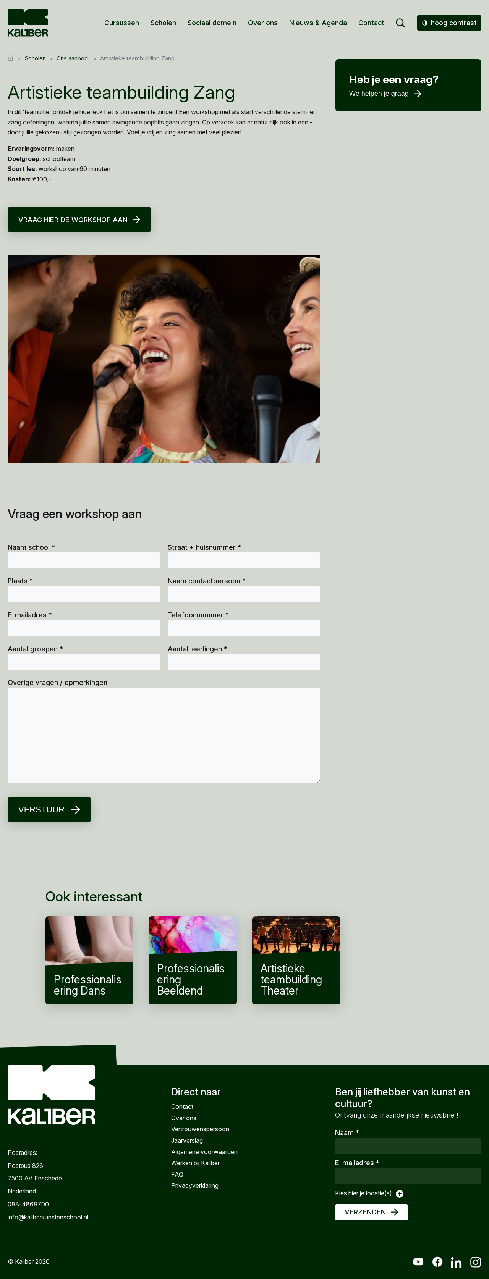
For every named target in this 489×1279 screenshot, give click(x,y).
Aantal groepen (35, 649)
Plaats (20, 581)
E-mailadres (30, 615)
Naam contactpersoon (207, 581)
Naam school (31, 547)
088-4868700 (28, 1204)
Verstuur (41, 809)
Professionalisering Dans (89, 960)
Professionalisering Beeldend (193, 960)
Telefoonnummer (198, 615)
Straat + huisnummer (204, 547)
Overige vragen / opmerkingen (57, 682)
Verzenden (365, 1212)
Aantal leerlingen (197, 649)
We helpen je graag (379, 93)
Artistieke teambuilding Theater (296, 960)
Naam (347, 1133)
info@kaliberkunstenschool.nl (48, 1217)
